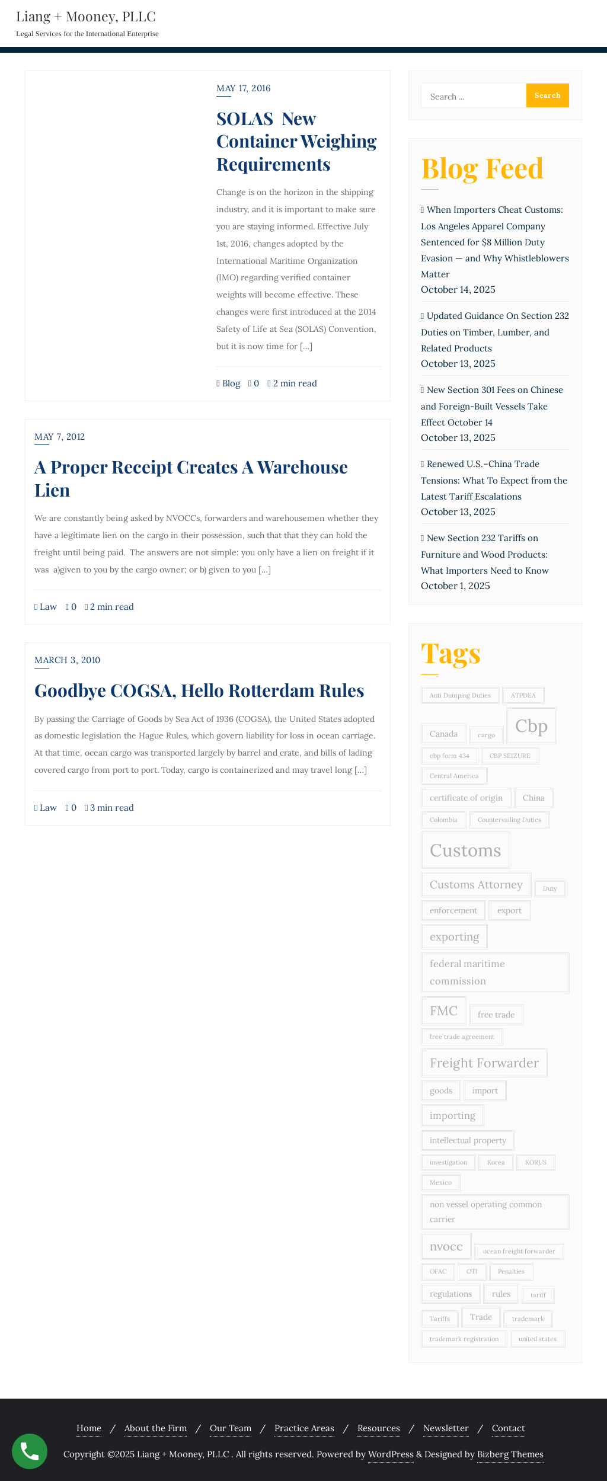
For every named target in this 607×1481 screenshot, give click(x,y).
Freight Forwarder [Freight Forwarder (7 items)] (484, 1062)
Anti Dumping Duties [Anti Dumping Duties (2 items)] (460, 695)
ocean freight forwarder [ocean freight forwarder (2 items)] (519, 1251)
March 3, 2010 (67, 660)
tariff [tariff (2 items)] (538, 1295)
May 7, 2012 (59, 436)
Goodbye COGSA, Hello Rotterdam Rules (199, 689)
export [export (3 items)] (509, 910)
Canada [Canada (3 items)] (444, 733)
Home (88, 1428)
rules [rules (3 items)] (501, 1293)
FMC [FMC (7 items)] (444, 1010)
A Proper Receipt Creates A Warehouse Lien (191, 478)
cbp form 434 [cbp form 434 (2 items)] (449, 755)
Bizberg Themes (510, 1454)
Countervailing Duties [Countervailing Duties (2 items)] (509, 819)
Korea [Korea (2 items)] (496, 1162)
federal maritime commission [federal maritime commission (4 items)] (467, 972)
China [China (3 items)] (534, 797)
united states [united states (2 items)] (538, 1339)
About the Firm (155, 1428)
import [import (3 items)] (485, 1090)
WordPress (391, 1454)
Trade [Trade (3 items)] (481, 1317)
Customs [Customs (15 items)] (465, 850)
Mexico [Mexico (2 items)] (441, 1182)
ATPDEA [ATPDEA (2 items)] (523, 695)
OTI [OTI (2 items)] (472, 1271)
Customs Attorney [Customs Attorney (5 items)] (476, 884)
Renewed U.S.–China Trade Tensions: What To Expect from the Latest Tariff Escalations (494, 480)
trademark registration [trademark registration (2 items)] (464, 1339)
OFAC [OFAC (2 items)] (438, 1271)
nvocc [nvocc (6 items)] (446, 1246)
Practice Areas (304, 1428)
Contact (508, 1428)
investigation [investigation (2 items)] (448, 1162)
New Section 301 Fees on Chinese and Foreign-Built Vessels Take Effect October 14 (492, 406)
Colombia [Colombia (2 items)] (444, 819)
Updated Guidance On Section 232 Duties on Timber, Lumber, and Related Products (495, 332)
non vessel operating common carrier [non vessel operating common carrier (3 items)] (486, 1211)
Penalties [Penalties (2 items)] (511, 1271)
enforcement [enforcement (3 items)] (453, 910)
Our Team (230, 1428)
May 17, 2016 (243, 88)
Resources (378, 1428)
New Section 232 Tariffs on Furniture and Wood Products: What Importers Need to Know (485, 554)
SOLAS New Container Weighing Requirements (296, 140)
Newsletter (446, 1428)
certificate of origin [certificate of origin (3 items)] (466, 797)
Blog (227, 383)
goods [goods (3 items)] (441, 1090)
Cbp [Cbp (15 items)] (531, 725)
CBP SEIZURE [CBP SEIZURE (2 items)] (510, 755)
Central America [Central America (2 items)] (454, 776)
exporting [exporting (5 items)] (454, 936)
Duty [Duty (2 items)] (550, 888)
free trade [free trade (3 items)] (496, 1014)
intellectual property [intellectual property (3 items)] (468, 1140)
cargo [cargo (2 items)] (486, 735)
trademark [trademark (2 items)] (528, 1318)
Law (45, 606)
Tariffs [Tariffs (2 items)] (440, 1318)
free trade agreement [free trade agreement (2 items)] (462, 1036)
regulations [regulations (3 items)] (451, 1293)
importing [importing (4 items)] (452, 1115)
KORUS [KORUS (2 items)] (536, 1162)
